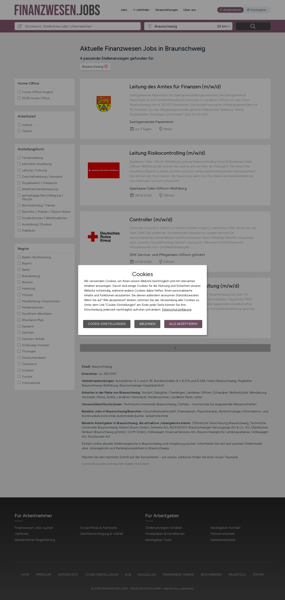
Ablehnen (147, 324)
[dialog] (142, 300)
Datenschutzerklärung (176, 309)
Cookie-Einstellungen (106, 324)
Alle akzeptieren (183, 324)
